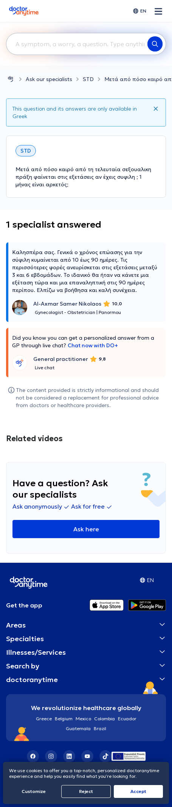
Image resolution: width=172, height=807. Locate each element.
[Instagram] (51, 756)
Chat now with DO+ (93, 345)
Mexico (83, 718)
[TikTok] (105, 756)
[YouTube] (87, 756)
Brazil (100, 728)
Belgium (64, 718)
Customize (34, 791)
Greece (44, 718)
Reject (86, 791)
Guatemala (78, 728)
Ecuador (127, 718)
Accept (138, 791)
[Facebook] (33, 756)
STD (88, 79)
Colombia (104, 718)
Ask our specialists (49, 79)
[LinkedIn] (69, 756)
